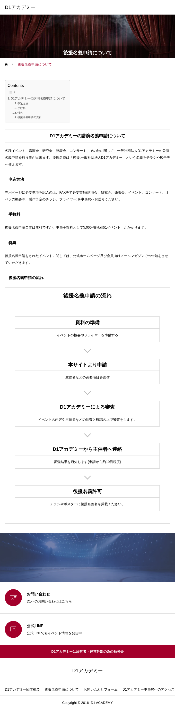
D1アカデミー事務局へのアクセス (148, 689)
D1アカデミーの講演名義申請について (38, 98)
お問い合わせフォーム (101, 689)
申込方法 (23, 103)
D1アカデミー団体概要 (22, 689)
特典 (20, 112)
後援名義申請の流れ (30, 117)
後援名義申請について (62, 689)
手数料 (22, 108)
